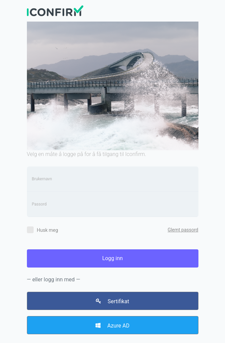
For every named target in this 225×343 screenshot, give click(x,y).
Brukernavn (42, 179)
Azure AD (112, 325)
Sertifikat (112, 301)
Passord (39, 204)
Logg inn (112, 258)
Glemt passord (182, 229)
